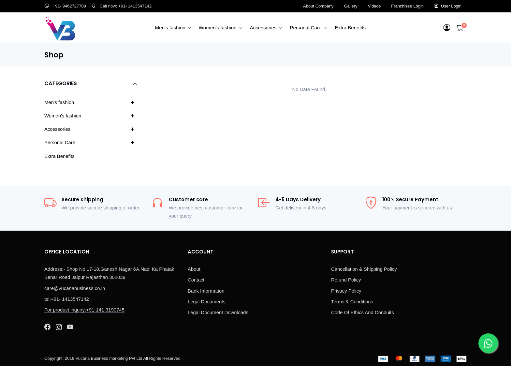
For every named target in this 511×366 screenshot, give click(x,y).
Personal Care (305, 27)
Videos (374, 6)
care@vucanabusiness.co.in (74, 288)
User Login (447, 6)
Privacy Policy (346, 291)
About (194, 269)
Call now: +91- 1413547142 (121, 6)
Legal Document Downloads (218, 312)
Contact (196, 279)
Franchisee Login (407, 6)
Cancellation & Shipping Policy (364, 269)
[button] (447, 27)
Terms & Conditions (352, 301)
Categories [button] (91, 83)
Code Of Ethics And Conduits (362, 312)
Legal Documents (207, 301)
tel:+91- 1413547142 (66, 299)
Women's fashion (218, 27)
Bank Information (206, 291)
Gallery (350, 6)
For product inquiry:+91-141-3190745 (84, 310)
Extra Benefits (350, 27)
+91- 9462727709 (65, 6)
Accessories (263, 27)
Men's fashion (170, 27)
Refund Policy (346, 279)
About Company (318, 6)
